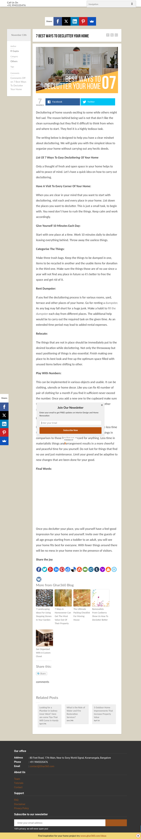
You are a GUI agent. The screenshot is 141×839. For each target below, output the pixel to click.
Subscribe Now (70, 430)
